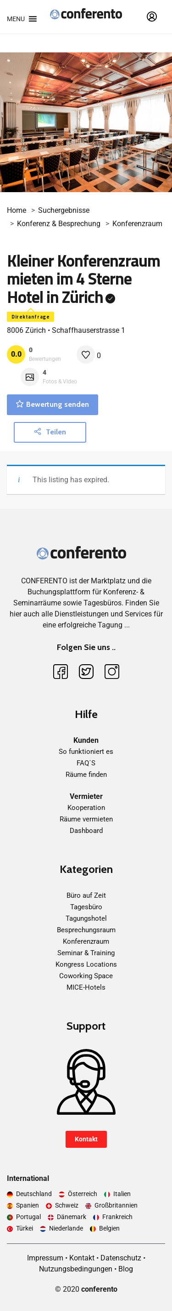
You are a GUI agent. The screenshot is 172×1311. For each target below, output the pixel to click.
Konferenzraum (137, 223)
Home (16, 210)
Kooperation (86, 808)
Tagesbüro (86, 907)
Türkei (24, 1228)
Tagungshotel (86, 918)
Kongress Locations (86, 964)
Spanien (27, 1205)
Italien (122, 1193)
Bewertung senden (52, 404)
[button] (16, 19)
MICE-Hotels (86, 987)
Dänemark (71, 1216)
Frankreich (117, 1216)
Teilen (50, 432)
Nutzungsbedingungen (75, 1269)
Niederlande (66, 1228)
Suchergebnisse (63, 210)
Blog (125, 1269)
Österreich (82, 1193)
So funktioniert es (86, 751)
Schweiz (66, 1205)
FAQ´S (86, 763)
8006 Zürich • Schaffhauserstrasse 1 (66, 330)
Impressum (45, 1258)
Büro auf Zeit (86, 895)
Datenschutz (120, 1258)
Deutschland (34, 1193)
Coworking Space (86, 976)
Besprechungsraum (86, 930)
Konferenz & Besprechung (58, 223)
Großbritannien (116, 1205)
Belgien (109, 1228)
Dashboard (86, 830)
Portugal (28, 1216)
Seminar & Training (86, 953)
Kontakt (86, 1139)
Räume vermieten (86, 819)
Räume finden (86, 774)
